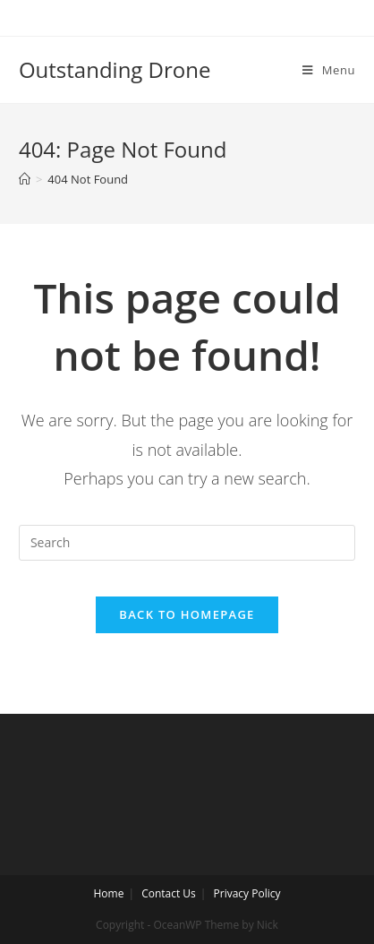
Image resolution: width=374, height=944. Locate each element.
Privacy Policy (247, 893)
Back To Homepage (186, 614)
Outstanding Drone (115, 69)
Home (108, 893)
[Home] (24, 179)
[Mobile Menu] (328, 70)
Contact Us (168, 893)
